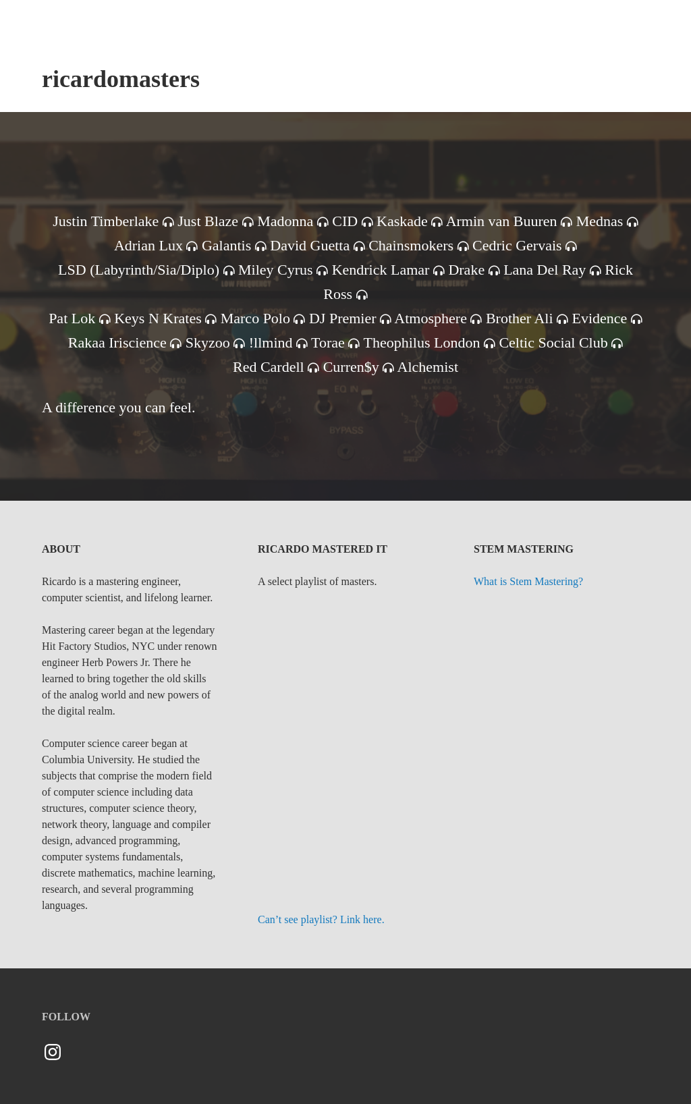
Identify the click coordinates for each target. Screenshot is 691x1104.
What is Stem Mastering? (528, 581)
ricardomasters (121, 78)
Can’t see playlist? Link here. (321, 919)
